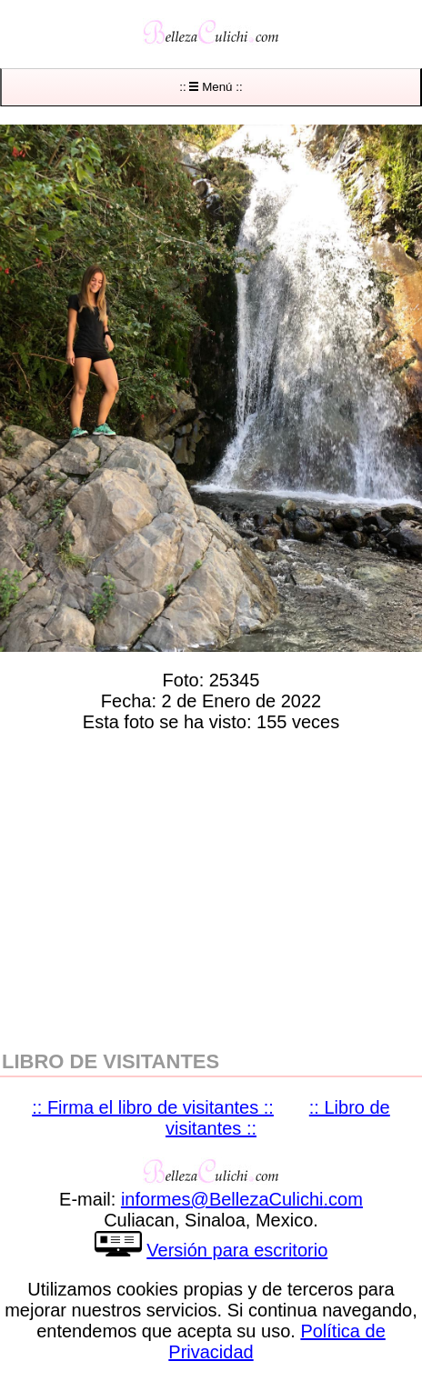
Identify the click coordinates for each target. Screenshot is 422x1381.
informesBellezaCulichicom (242, 1199)
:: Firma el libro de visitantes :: (153, 1107)
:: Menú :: (210, 87)
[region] (211, 887)
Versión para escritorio (236, 1250)
